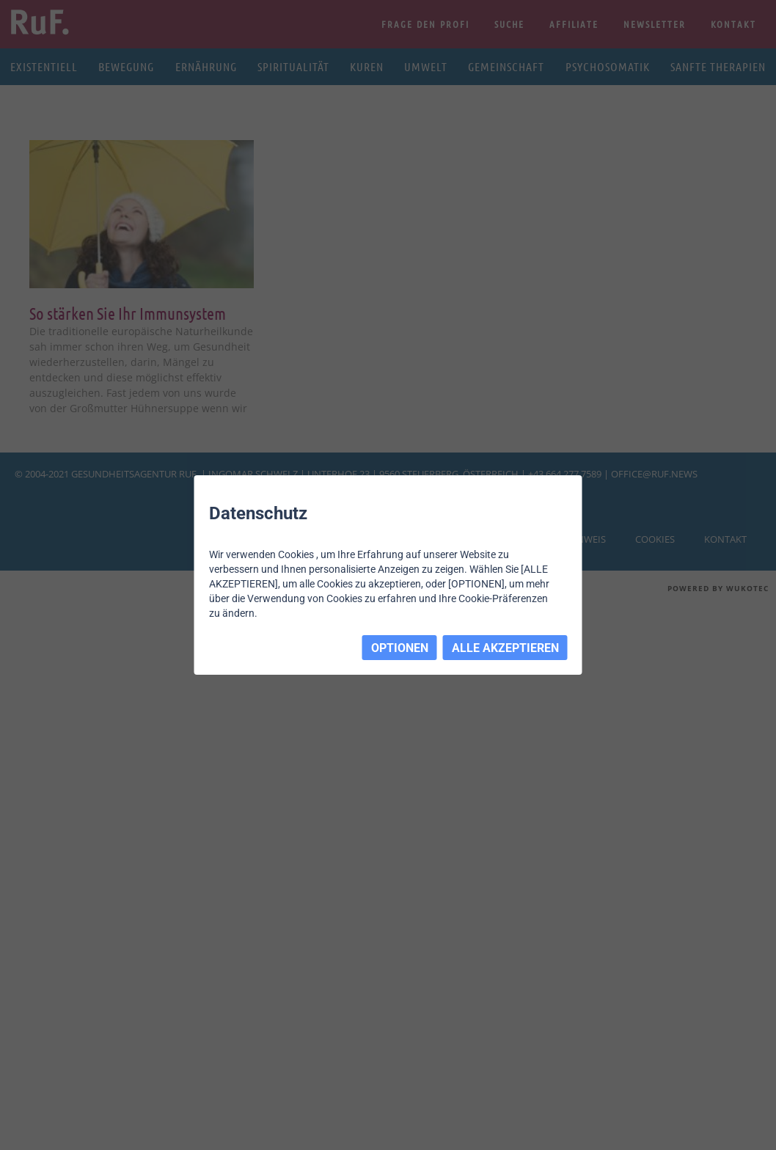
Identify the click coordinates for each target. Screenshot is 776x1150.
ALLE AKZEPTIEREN (505, 648)
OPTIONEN (399, 648)
